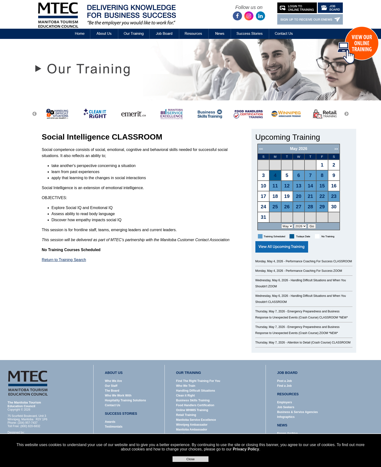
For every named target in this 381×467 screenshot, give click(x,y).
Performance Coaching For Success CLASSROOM (319, 261)
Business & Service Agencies (297, 412)
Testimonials (113, 426)
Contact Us (284, 30)
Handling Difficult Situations (195, 390)
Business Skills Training (193, 400)
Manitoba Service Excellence (196, 420)
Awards (110, 421)
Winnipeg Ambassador (192, 424)
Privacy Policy (246, 449)
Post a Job (284, 381)
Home (75, 30)
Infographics (285, 417)
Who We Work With (118, 395)
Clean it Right (185, 395)
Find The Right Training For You (198, 381)
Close (190, 459)
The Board (112, 390)
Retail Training (186, 415)
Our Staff (111, 386)
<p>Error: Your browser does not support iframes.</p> (304, 187)
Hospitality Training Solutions (125, 400)
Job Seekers (285, 407)
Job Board (164, 30)
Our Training (134, 30)
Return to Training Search (64, 260)
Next (346, 114)
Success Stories (250, 30)
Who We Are (113, 381)
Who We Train (185, 386)
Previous (34, 114)
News (219, 30)
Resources (193, 30)
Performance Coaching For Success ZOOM (314, 271)
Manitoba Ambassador (191, 429)
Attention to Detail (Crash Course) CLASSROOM (318, 342)
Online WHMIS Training (192, 410)
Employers (284, 402)
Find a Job (284, 386)
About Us (104, 30)
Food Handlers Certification (195, 405)
